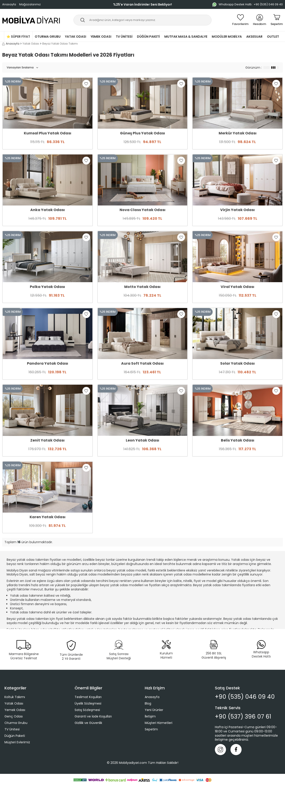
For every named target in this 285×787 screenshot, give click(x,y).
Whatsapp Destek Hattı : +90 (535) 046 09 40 (247, 4)
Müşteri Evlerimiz (17, 742)
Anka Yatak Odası (47, 210)
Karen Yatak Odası (47, 517)
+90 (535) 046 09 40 (245, 697)
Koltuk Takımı (14, 697)
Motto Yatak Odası (142, 287)
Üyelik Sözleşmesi (88, 703)
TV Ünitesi (124, 36)
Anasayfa (9, 4)
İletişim (150, 716)
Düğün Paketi (148, 36)
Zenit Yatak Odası (47, 440)
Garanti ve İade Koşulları (93, 716)
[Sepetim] (277, 20)
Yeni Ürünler (154, 710)
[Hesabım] (259, 20)
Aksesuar (254, 36)
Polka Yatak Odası (47, 287)
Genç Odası (13, 716)
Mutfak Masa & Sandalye (185, 36)
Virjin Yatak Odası (237, 210)
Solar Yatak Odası (237, 363)
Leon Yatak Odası (142, 440)
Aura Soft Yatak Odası (142, 363)
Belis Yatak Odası (237, 440)
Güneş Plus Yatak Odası (142, 133)
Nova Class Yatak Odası (142, 210)
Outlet (273, 36)
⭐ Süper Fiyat (18, 36)
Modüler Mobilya (227, 36)
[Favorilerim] (240, 20)
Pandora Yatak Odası (47, 363)
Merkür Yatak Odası (237, 133)
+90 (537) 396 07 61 (243, 717)
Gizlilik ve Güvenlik (88, 723)
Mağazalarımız (30, 4)
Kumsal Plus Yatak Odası (47, 133)
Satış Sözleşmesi (87, 710)
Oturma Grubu (48, 36)
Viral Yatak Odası (237, 287)
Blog (148, 703)
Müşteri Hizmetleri (158, 723)
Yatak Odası (75, 36)
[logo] (31, 20)
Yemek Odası (101, 36)
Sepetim (151, 729)
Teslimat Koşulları (88, 697)
